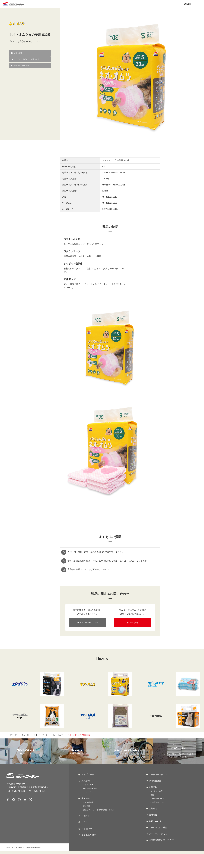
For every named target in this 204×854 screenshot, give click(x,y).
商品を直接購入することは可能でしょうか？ (88, 570)
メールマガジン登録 (158, 830)
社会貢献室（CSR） (158, 805)
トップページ (12, 737)
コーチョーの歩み (157, 801)
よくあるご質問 (88, 838)
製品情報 (85, 783)
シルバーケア (88, 795)
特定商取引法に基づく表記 (161, 843)
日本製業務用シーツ (90, 791)
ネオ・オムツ (58, 737)
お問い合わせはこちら (87, 623)
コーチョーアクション (159, 777)
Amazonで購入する (20, 66)
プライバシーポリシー (159, 837)
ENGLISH (188, 3)
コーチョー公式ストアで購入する (26, 59)
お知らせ (85, 819)
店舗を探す (17, 53)
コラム (84, 825)
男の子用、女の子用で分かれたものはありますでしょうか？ (96, 552)
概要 (152, 797)
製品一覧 (25, 737)
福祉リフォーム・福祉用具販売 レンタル (98, 812)
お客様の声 (86, 831)
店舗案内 (153, 811)
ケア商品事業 (88, 805)
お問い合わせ (155, 824)
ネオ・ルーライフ (40, 737)
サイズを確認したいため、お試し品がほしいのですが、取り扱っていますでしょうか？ (108, 561)
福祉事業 (86, 809)
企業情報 (153, 790)
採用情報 (153, 817)
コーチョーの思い (157, 794)
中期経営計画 (155, 783)
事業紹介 (85, 801)
